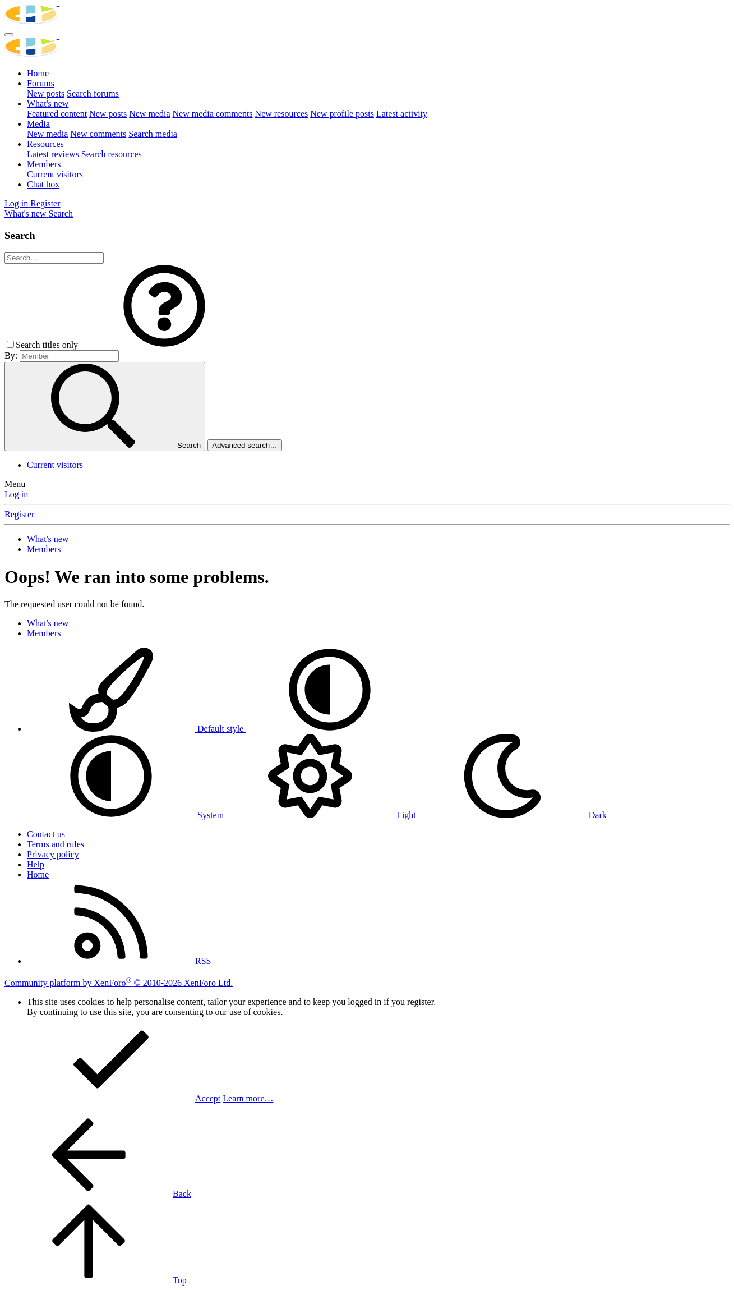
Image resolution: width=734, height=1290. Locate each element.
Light (322, 815)
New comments (98, 134)
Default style (136, 728)
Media (38, 123)
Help (35, 864)
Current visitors (55, 174)
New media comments (213, 113)
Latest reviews (53, 154)
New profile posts (342, 113)
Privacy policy (53, 854)
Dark (512, 815)
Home (38, 73)
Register (19, 514)
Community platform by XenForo (118, 983)
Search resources (111, 154)
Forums (40, 83)
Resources (45, 144)
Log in (16, 494)
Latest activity (401, 113)
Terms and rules (55, 844)
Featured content (57, 113)
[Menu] (8, 34)
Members (44, 164)
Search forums (93, 93)
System (126, 815)
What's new (47, 103)
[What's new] (26, 213)
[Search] (60, 213)
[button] (164, 345)
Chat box (43, 184)
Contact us (46, 834)
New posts (45, 93)
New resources (281, 113)
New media (149, 113)
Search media (152, 134)
